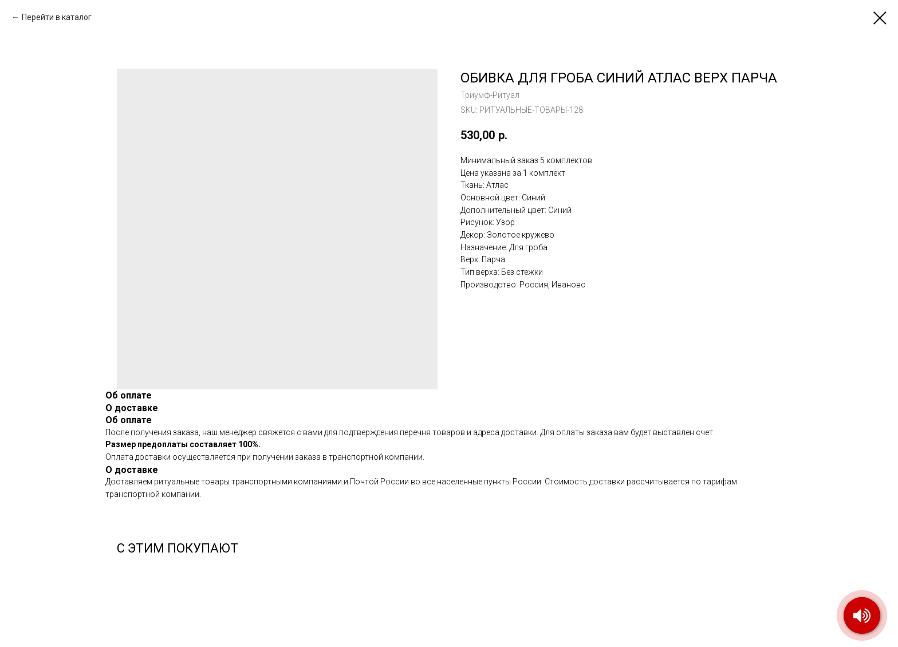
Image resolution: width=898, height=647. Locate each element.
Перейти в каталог (57, 17)
